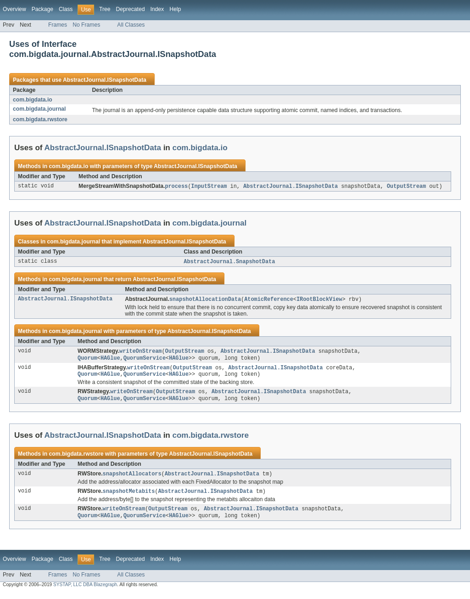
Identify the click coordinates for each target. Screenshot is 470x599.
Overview (14, 9)
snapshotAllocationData (205, 300)
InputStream (209, 186)
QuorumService (144, 360)
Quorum (87, 360)
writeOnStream (140, 352)
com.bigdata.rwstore (40, 119)
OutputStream (406, 186)
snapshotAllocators (132, 478)
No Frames (86, 25)
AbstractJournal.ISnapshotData (104, 80)
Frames (57, 25)
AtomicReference (268, 300)
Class (66, 9)
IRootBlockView (319, 300)
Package (42, 9)
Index (157, 9)
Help (175, 9)
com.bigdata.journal (39, 109)
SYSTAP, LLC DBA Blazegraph (85, 590)
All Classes (131, 25)
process (176, 186)
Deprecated (130, 9)
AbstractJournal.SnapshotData (229, 262)
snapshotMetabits (129, 496)
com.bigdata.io (32, 99)
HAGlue (110, 360)
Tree (105, 9)
